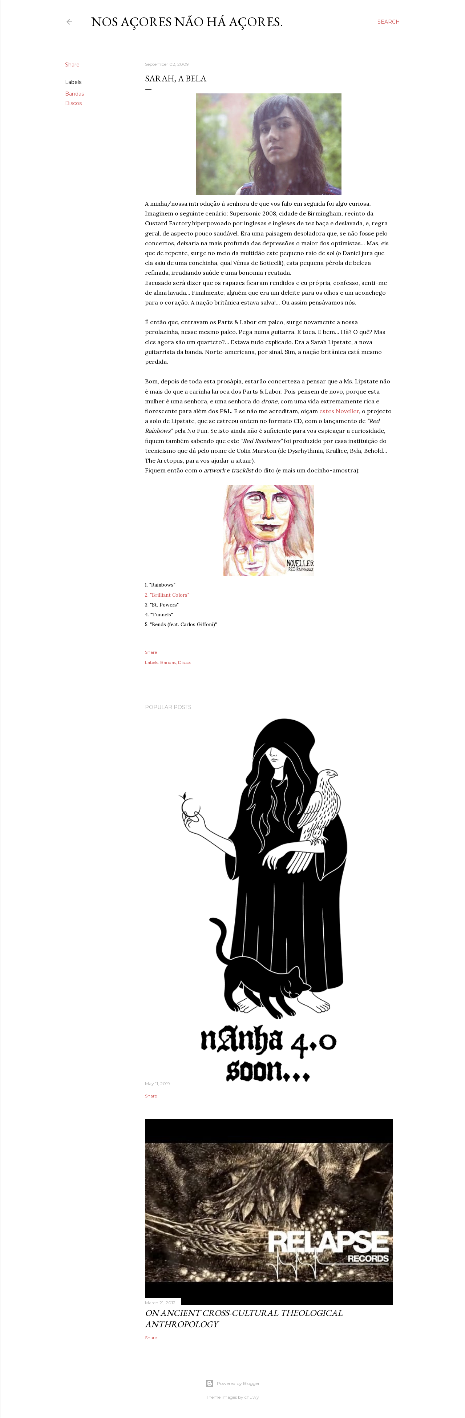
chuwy (251, 1397)
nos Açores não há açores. (187, 21)
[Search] (388, 22)
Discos (73, 103)
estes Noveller (339, 411)
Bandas (74, 93)
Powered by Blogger (232, 1383)
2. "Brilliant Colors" (167, 595)
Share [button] (72, 64)
